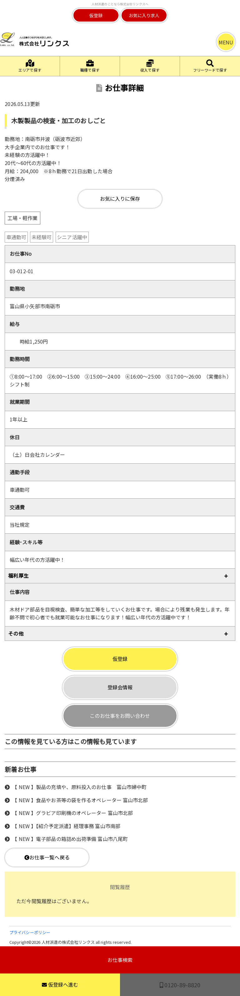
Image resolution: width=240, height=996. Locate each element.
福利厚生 (18, 575)
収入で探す (149, 66)
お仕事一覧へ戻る (47, 857)
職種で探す (89, 66)
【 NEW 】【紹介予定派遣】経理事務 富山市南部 (66, 826)
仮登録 (95, 15)
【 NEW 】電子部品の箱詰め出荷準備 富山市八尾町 (70, 839)
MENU (226, 42)
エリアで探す (29, 66)
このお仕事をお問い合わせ (120, 715)
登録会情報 (120, 687)
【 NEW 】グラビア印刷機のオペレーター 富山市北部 (72, 813)
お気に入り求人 (144, 15)
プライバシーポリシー (29, 932)
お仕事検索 (120, 959)
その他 (15, 633)
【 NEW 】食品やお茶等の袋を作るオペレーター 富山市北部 (80, 800)
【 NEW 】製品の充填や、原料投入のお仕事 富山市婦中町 (79, 787)
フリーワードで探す (210, 66)
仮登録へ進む (60, 984)
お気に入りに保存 (120, 198)
